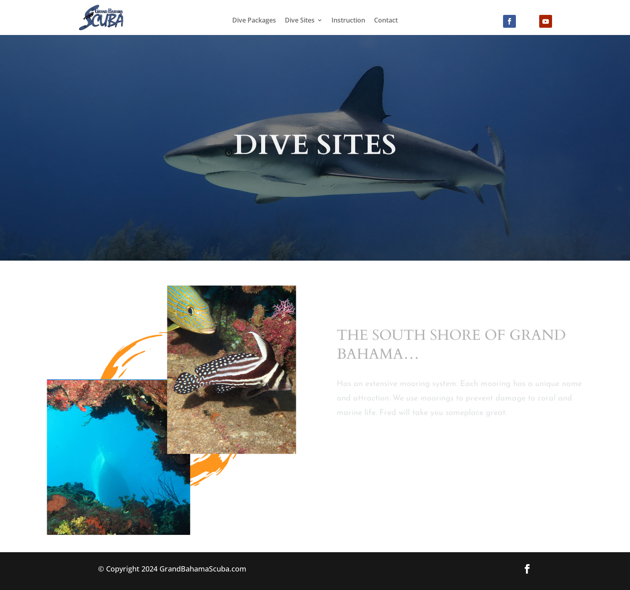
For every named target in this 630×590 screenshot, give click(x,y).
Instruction (348, 21)
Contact (386, 21)
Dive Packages (254, 21)
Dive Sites (300, 21)
